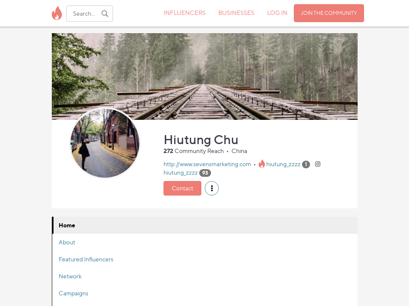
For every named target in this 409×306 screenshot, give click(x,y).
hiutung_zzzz (283, 163)
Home (67, 225)
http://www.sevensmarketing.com (207, 163)
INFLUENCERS (185, 12)
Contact (182, 188)
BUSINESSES (236, 12)
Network (70, 276)
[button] (212, 188)
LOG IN (277, 12)
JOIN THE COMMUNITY (329, 13)
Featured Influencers (86, 259)
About (67, 242)
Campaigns (73, 293)
